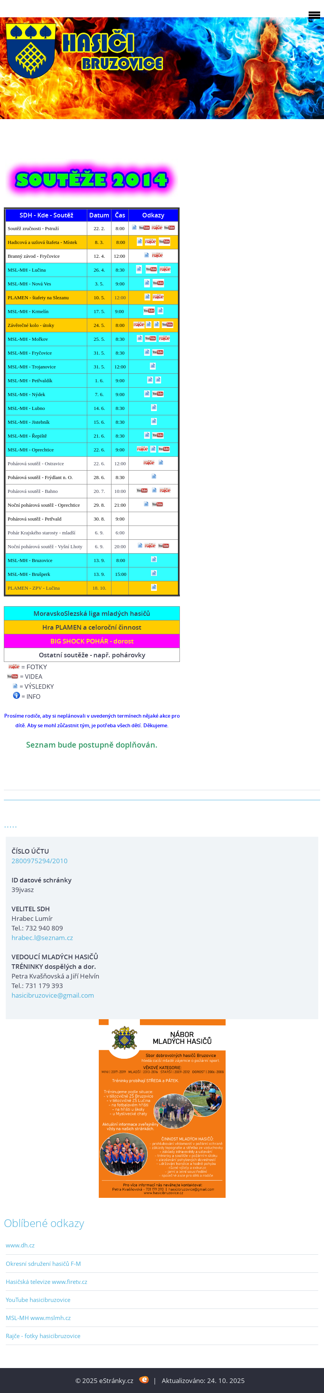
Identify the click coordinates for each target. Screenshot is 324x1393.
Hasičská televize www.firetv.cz (46, 1281)
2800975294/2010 (40, 860)
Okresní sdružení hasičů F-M (43, 1263)
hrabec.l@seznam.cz (42, 937)
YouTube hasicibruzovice (38, 1299)
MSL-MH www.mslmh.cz (38, 1318)
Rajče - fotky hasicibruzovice (43, 1336)
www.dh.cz (20, 1245)
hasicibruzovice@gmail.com (53, 995)
